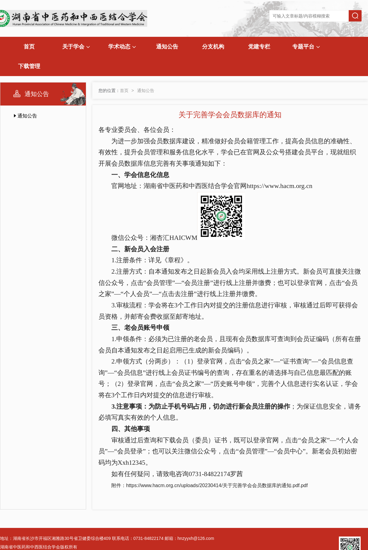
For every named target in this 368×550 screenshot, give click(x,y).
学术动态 (122, 47)
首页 (29, 47)
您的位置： (109, 90)
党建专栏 (259, 47)
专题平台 (306, 47)
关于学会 (76, 47)
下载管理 (29, 66)
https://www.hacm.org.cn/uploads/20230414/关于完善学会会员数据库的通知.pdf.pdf (217, 485)
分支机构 (213, 47)
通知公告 (167, 47)
